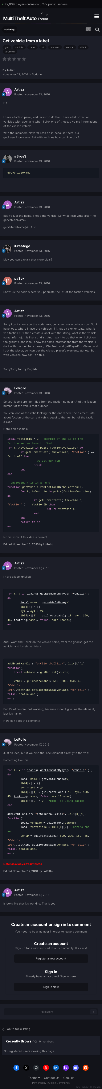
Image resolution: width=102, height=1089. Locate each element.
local (24, 603)
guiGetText (55, 823)
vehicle (79, 594)
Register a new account (51, 958)
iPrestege (22, 246)
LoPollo (20, 388)
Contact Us (51, 1078)
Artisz (11, 70)
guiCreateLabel (53, 616)
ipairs (32, 594)
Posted (32, 94)
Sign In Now (51, 987)
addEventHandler (19, 814)
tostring (20, 620)
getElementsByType (54, 594)
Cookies (68, 1078)
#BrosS (20, 156)
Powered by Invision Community (51, 1082)
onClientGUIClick (50, 814)
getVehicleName (53, 603)
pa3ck (19, 278)
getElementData (43, 845)
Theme (34, 1078)
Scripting (38, 74)
